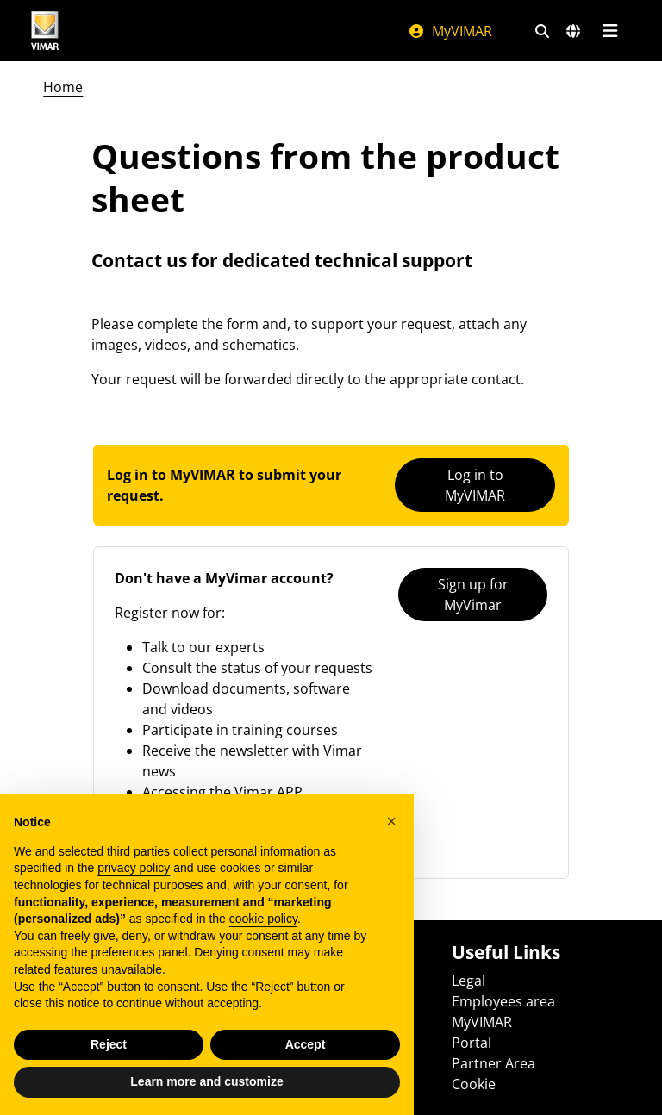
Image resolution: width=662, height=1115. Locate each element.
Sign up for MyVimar (473, 594)
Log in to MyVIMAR (475, 485)
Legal (468, 980)
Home (63, 87)
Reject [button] (109, 1044)
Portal (471, 1042)
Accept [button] (305, 1044)
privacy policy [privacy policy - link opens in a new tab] (133, 868)
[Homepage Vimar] (45, 30)
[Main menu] (610, 31)
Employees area (503, 1001)
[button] (391, 821)
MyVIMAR (450, 31)
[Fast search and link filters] (542, 31)
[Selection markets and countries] (573, 31)
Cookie (474, 1084)
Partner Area (493, 1063)
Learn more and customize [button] (206, 1081)
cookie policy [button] (263, 918)
